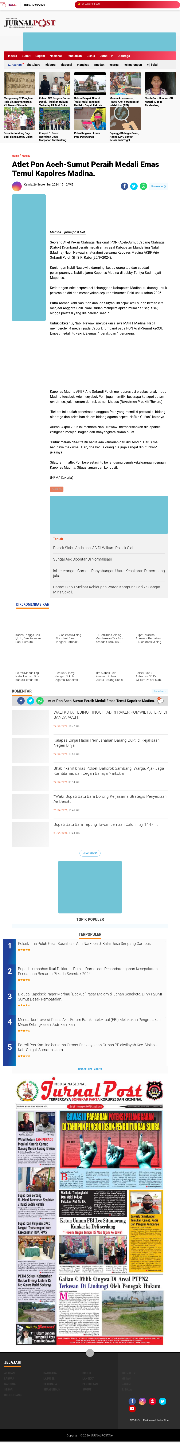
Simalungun (134, 64)
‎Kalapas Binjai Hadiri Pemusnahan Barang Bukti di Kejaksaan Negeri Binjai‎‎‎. (110, 745)
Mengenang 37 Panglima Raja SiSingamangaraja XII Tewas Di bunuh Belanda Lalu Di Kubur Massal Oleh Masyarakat (19, 102)
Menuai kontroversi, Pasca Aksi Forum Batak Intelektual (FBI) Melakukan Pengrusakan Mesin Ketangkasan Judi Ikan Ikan (125, 102)
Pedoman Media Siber (158, 1421)
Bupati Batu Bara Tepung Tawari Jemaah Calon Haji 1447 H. (109, 829)
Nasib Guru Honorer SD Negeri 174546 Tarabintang (159, 102)
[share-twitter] (134, 186)
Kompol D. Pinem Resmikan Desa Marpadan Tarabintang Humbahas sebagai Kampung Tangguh (52, 137)
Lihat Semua (90, 853)
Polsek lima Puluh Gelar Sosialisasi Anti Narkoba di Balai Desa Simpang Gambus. (89, 947)
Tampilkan (160, 691)
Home (12, 5)
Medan (100, 64)
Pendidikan (74, 56)
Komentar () (158, 186)
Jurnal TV (106, 56)
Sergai (115, 64)
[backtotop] (90, 1354)
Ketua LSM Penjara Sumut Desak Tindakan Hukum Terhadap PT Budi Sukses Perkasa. (54, 102)
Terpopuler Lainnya (90, 1070)
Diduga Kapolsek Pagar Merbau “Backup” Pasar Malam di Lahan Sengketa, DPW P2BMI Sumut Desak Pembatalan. (91, 999)
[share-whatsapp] (143, 186)
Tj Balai (153, 64)
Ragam (40, 56)
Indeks (12, 56)
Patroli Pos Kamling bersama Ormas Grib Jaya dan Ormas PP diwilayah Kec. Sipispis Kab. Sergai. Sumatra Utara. (89, 1050)
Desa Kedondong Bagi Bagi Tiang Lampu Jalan (18, 135)
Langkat (84, 64)
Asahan (17, 64)
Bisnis (91, 56)
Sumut (26, 56)
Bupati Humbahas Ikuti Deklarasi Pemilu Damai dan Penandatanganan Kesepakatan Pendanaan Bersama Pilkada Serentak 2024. (88, 976)
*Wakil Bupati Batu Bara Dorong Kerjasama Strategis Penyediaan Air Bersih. (105, 801)
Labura (51, 64)
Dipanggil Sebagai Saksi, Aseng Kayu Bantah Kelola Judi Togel (124, 137)
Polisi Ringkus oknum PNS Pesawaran (87, 135)
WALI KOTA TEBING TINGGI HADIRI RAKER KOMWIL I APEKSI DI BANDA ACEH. (105, 717)
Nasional (56, 56)
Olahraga (124, 56)
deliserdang (12, 1396)
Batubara (34, 64)
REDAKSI (135, 1421)
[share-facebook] (124, 186)
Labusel (67, 64)
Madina (29, 155)
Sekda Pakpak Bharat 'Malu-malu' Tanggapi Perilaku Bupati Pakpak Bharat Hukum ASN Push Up (89, 102)
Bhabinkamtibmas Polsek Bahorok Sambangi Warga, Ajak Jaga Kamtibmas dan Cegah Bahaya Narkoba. (107, 777)
